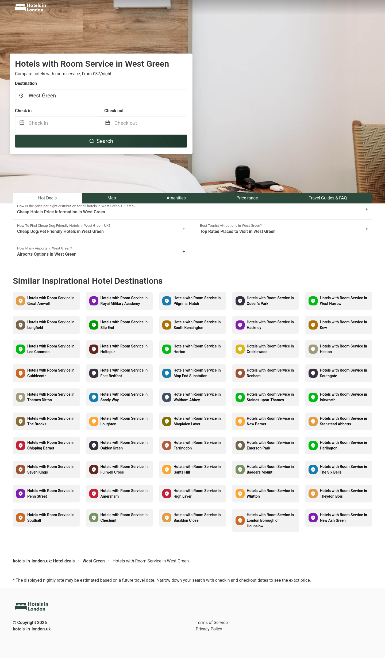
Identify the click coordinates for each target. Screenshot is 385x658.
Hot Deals (47, 198)
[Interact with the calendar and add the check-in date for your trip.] (22, 123)
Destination (26, 83)
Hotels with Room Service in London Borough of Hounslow (270, 520)
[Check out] (150, 123)
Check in (23, 110)
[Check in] (65, 123)
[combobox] (101, 95)
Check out (114, 110)
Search (101, 141)
